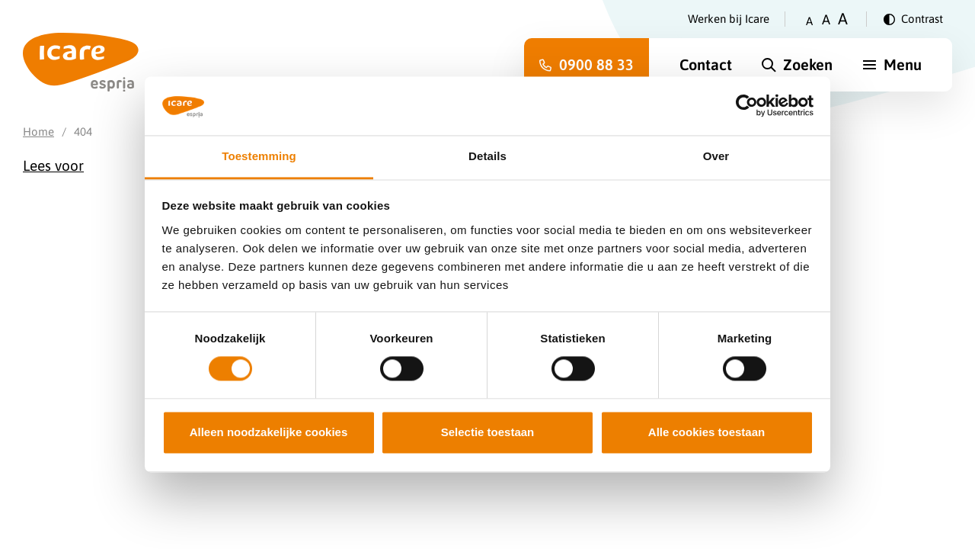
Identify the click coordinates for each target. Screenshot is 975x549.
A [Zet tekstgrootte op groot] (843, 18)
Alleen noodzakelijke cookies (269, 431)
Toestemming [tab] (259, 155)
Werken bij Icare (728, 18)
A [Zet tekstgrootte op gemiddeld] (826, 19)
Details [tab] (487, 155)
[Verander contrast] (913, 19)
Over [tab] (716, 155)
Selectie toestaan (488, 431)
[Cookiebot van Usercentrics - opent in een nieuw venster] (747, 106)
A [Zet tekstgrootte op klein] (809, 20)
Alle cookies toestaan (706, 431)
